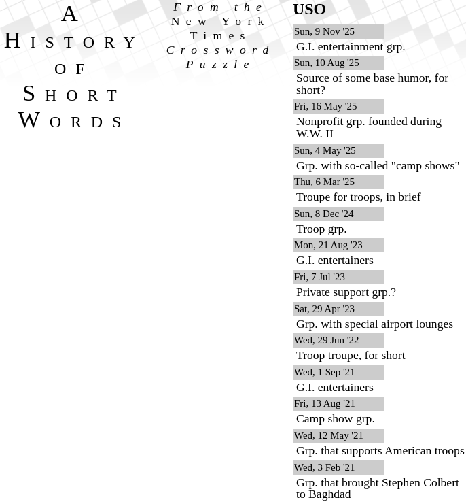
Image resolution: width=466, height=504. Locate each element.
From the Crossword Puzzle (220, 35)
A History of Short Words (74, 66)
